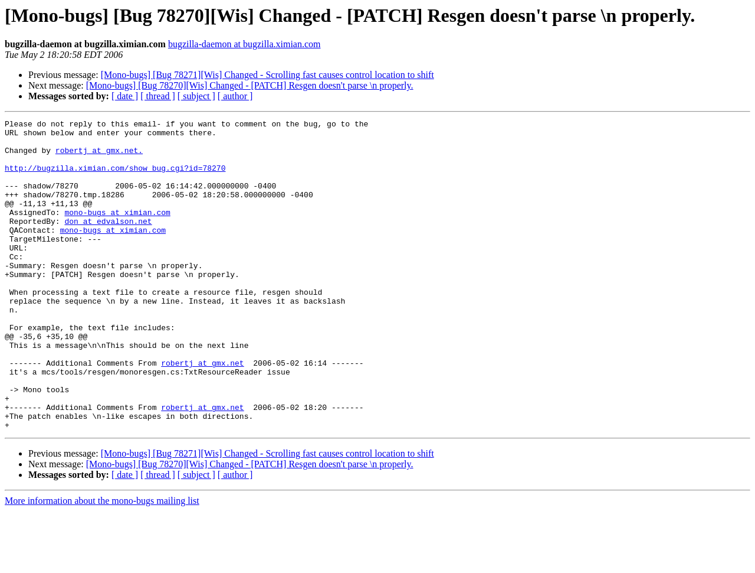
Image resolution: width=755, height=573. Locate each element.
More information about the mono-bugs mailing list (102, 563)
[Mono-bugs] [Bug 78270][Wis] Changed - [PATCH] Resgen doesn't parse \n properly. (249, 85)
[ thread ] (157, 96)
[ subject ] (196, 96)
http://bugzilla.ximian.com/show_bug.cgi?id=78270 (115, 178)
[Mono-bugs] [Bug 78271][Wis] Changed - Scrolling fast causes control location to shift (267, 75)
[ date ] (124, 96)
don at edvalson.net (108, 242)
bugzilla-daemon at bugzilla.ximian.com (244, 44)
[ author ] (235, 96)
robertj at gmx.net (202, 412)
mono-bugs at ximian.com (117, 231)
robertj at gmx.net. (99, 157)
